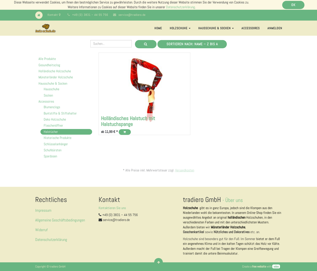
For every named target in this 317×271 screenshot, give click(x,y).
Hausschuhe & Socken (52, 83)
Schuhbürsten (52, 150)
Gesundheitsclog (49, 65)
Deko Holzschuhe (55, 119)
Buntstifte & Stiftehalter (60, 113)
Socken (48, 95)
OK (293, 5)
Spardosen (50, 156)
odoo (276, 266)
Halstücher (51, 131)
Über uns (234, 200)
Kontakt (54, 15)
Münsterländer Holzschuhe (55, 77)
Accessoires (46, 101)
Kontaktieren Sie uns (112, 208)
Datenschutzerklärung (180, 7)
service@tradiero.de (132, 15)
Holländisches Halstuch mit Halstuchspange (128, 121)
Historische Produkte (57, 138)
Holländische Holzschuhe (54, 71)
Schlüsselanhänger (56, 144)
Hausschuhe (51, 89)
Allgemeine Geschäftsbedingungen (60, 220)
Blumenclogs (52, 107)
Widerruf (41, 229)
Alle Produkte (47, 58)
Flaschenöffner (53, 125)
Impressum (43, 210)
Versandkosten (184, 170)
